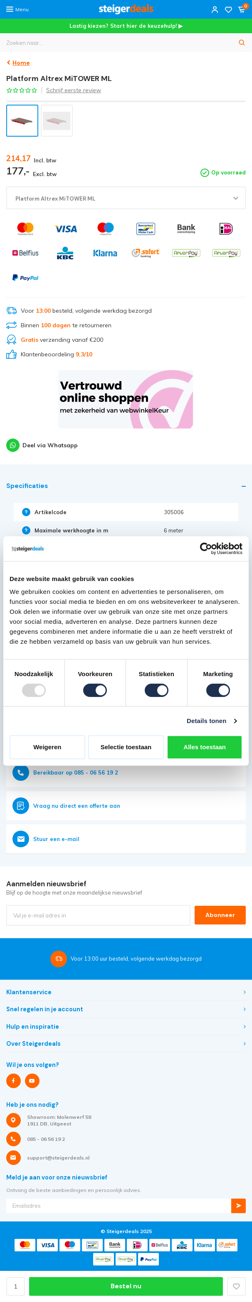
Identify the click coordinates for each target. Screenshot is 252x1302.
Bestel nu (126, 1286)
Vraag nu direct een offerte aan (66, 805)
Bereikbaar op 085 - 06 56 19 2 (65, 772)
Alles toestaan (204, 746)
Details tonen (206, 720)
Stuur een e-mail (45, 839)
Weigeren (47, 746)
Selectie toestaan (126, 746)
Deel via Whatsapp (42, 445)
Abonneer (220, 915)
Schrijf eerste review (73, 90)
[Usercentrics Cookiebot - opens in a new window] (206, 548)
